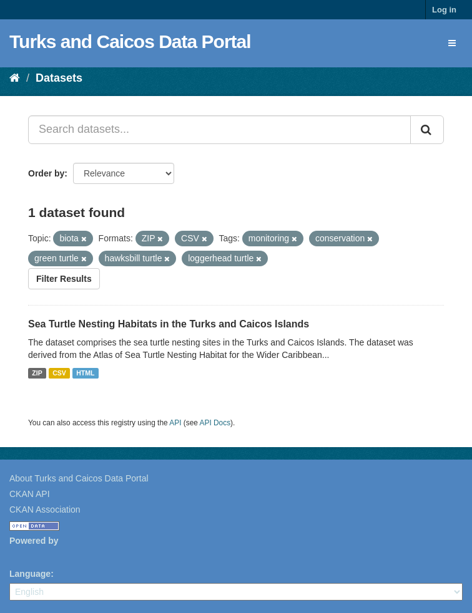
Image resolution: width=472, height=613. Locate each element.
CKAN (30, 554)
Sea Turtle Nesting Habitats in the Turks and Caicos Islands (168, 324)
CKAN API (29, 494)
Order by (46, 173)
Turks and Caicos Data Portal (130, 41)
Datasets (59, 78)
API (175, 422)
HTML (85, 373)
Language (30, 574)
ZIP (37, 373)
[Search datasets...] (219, 129)
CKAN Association (45, 509)
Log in (444, 9)
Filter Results (64, 279)
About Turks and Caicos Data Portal (79, 478)
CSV (59, 373)
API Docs (215, 422)
